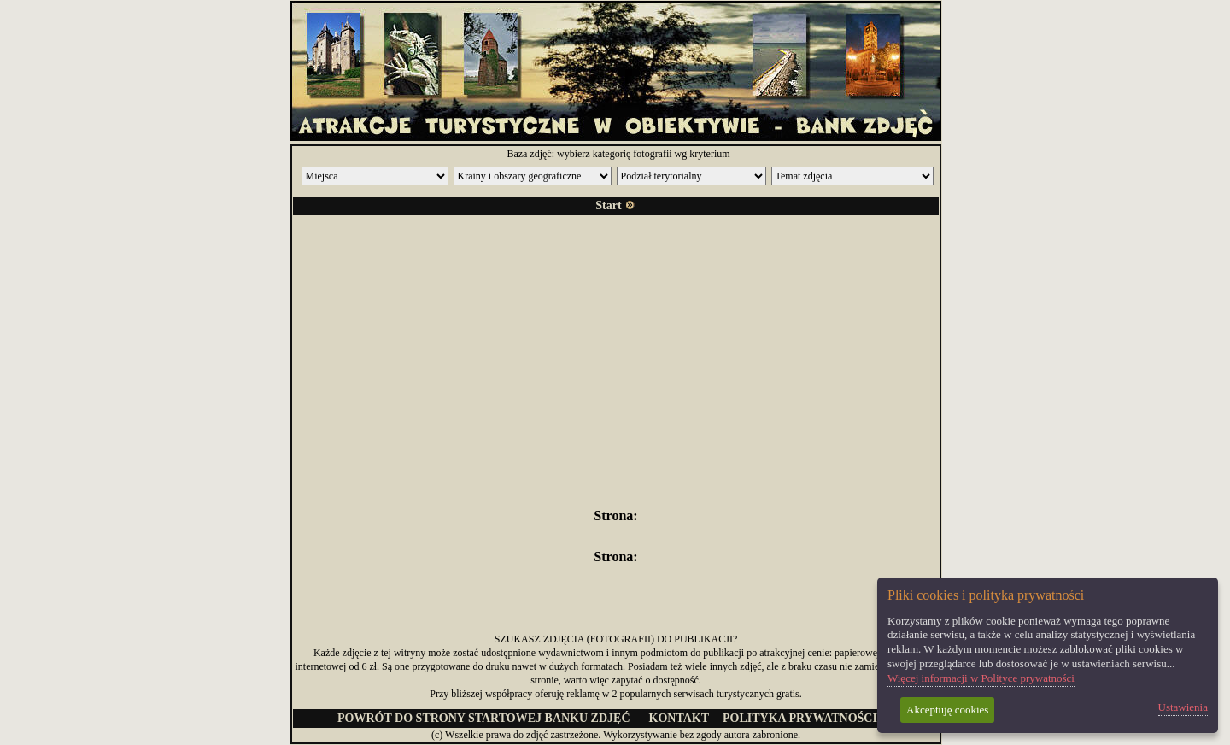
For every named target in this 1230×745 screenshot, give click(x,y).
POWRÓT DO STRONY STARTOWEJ (483, 718)
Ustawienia (1183, 707)
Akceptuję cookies (947, 709)
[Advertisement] (616, 348)
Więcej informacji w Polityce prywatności (981, 678)
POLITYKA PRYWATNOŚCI (800, 718)
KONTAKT (679, 718)
